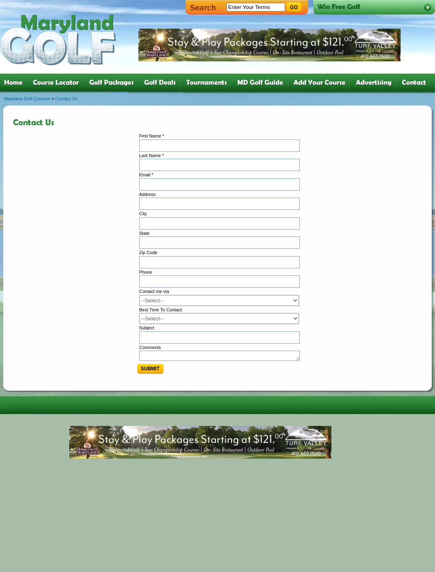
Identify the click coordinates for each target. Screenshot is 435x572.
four (162, 83)
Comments (150, 347)
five (208, 83)
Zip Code (148, 252)
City (143, 213)
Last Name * (151, 155)
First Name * (151, 135)
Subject (146, 327)
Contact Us (66, 98)
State (144, 233)
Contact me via (154, 291)
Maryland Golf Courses (27, 98)
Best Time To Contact (160, 309)
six (262, 83)
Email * (146, 174)
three (114, 83)
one (15, 83)
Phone (145, 272)
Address (147, 194)
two (58, 83)
